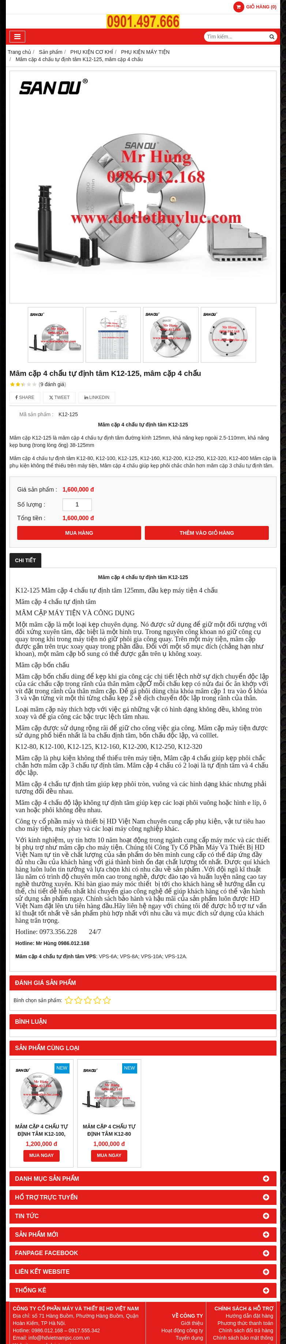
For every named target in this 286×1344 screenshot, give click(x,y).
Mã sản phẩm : (36, 414)
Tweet (59, 397)
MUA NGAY (41, 1155)
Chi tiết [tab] (25, 560)
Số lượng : (31, 504)
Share (24, 397)
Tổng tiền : (31, 518)
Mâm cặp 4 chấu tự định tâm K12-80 (109, 1130)
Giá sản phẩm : (37, 489)
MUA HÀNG (79, 533)
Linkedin (97, 397)
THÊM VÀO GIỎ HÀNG (207, 533)
